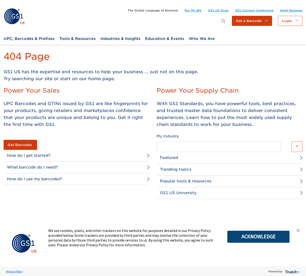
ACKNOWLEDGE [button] (258, 236)
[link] (14, 16)
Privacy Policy (14, 271)
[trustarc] (292, 271)
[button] (252, 21)
